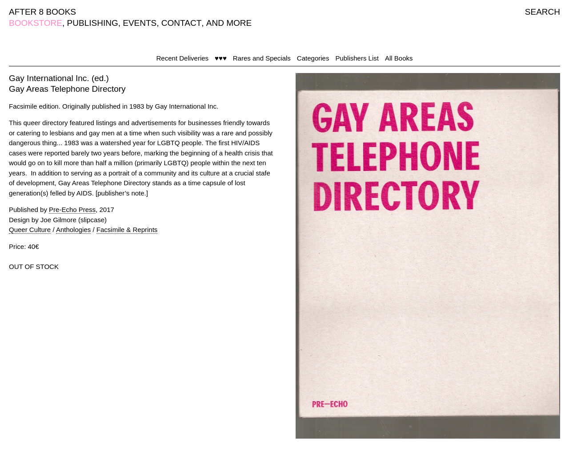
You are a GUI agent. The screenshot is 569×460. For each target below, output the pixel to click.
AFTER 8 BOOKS (42, 11)
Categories (313, 58)
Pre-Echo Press (72, 209)
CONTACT (181, 23)
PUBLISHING (92, 23)
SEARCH (542, 11)
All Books (399, 58)
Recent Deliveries (182, 58)
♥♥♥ (221, 58)
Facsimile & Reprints (127, 229)
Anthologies (73, 229)
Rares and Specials (262, 58)
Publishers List (357, 58)
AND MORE (229, 23)
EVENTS (139, 23)
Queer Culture (30, 229)
